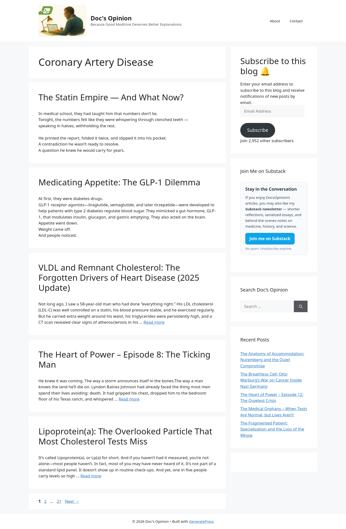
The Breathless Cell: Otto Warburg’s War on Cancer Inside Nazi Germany (271, 380)
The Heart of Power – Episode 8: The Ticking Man (124, 359)
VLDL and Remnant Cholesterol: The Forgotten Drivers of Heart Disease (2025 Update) (118, 277)
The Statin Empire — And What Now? (111, 97)
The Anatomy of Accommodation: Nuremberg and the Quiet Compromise (272, 360)
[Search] (301, 306)
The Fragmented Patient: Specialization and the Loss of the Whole (272, 429)
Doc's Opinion (111, 18)
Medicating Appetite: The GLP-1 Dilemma (119, 182)
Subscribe (257, 130)
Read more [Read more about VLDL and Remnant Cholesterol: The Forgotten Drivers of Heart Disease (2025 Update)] (153, 322)
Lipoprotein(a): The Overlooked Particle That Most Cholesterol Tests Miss (125, 436)
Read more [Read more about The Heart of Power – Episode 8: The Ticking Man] (129, 399)
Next (72, 501)
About (275, 20)
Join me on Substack (269, 238)
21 (59, 501)
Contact (296, 20)
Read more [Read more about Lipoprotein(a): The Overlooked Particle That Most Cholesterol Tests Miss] (90, 476)
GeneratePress (201, 521)
